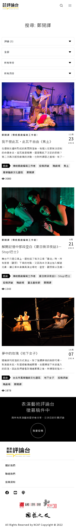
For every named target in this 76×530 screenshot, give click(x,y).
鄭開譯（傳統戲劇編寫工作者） (20, 134)
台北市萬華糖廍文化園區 (27, 377)
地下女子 (49, 377)
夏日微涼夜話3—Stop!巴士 (54, 276)
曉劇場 (56, 166)
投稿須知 (10, 482)
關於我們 (10, 465)
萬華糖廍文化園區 (13, 172)
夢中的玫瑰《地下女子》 (20, 353)
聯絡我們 (10, 473)
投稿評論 (44, 166)
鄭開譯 (30, 172)
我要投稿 (38, 430)
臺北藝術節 (34, 282)
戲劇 (5, 166)
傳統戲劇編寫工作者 (24, 166)
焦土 (66, 166)
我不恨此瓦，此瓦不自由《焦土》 (27, 141)
